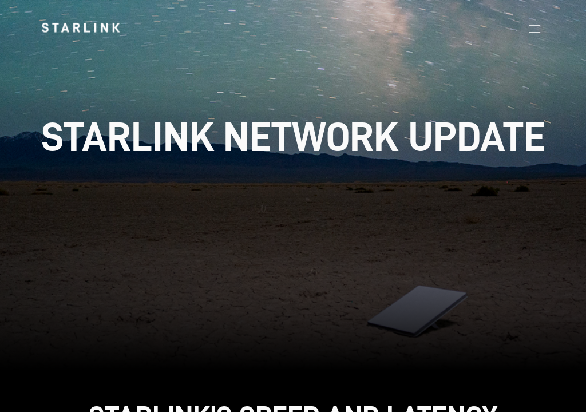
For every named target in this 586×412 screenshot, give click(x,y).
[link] (80, 27)
